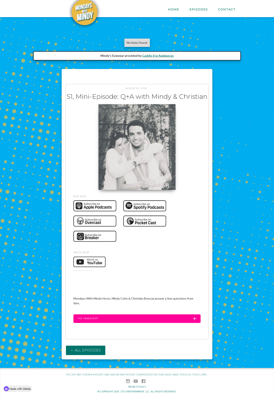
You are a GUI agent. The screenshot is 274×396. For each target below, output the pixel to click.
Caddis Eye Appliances (158, 55)
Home (173, 9)
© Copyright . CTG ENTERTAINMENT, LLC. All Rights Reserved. (137, 391)
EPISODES (198, 9)
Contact (226, 9)
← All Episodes (85, 350)
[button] (136, 318)
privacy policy (137, 386)
